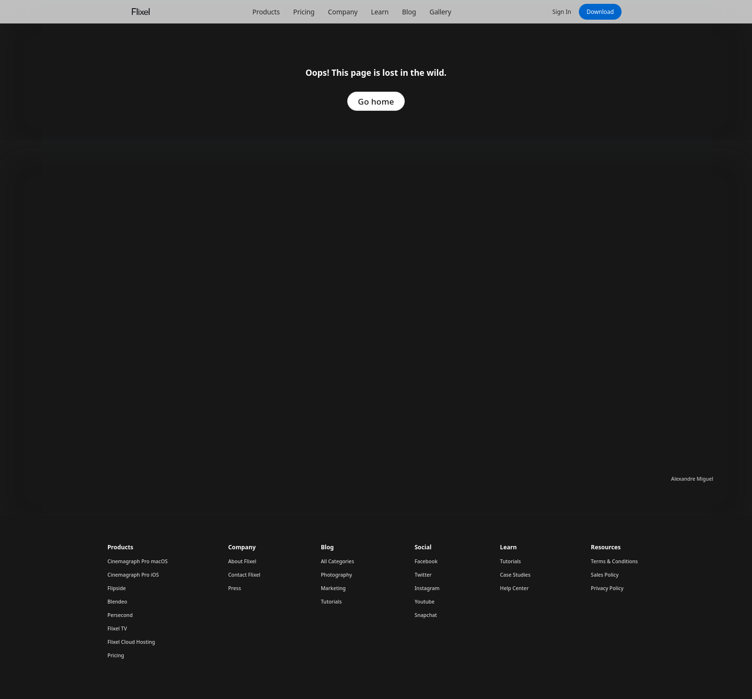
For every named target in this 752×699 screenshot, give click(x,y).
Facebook (425, 561)
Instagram (426, 588)
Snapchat (425, 615)
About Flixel (242, 561)
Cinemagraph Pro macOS (137, 561)
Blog (409, 11)
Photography (336, 574)
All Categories (337, 561)
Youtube (424, 601)
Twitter (423, 574)
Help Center (514, 588)
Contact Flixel (244, 574)
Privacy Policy (607, 588)
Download (600, 12)
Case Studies (515, 574)
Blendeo (117, 601)
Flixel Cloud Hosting (131, 642)
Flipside (116, 588)
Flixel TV (117, 628)
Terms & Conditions (614, 561)
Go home (376, 101)
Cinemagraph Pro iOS (133, 574)
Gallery (440, 11)
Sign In (561, 12)
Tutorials (331, 601)
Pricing (303, 11)
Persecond (120, 615)
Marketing (333, 588)
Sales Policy (605, 574)
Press (234, 588)
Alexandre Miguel (692, 478)
